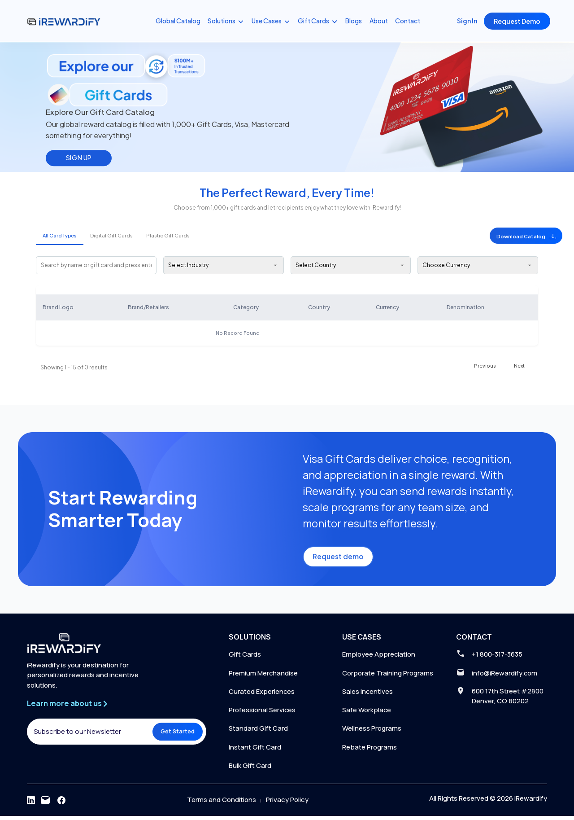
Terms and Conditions (221, 804)
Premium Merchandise (263, 676)
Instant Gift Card (255, 751)
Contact (407, 21)
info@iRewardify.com (506, 676)
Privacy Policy (287, 804)
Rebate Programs (369, 751)
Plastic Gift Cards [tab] (168, 235)
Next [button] (519, 365)
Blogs (353, 21)
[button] (500, 235)
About (379, 21)
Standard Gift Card (258, 732)
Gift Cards (318, 21)
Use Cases (271, 21)
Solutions (226, 21)
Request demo (340, 559)
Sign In (467, 21)
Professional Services (262, 714)
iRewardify (530, 802)
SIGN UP (79, 157)
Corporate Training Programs (387, 676)
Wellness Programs (371, 732)
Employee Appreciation (379, 657)
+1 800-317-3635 (498, 657)
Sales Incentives (368, 695)
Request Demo (517, 21)
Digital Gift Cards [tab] (111, 235)
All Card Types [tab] (60, 235)
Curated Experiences (262, 695)
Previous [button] (485, 365)
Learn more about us (71, 707)
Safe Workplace (367, 714)
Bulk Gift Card (250, 769)
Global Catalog (178, 21)
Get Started (174, 739)
